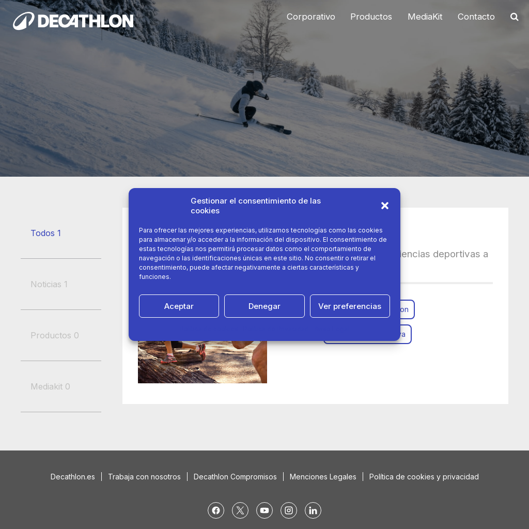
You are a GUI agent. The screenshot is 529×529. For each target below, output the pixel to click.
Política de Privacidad (276, 329)
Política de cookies (209, 329)
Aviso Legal (331, 329)
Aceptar (179, 306)
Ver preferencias (349, 306)
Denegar (264, 306)
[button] (385, 205)
